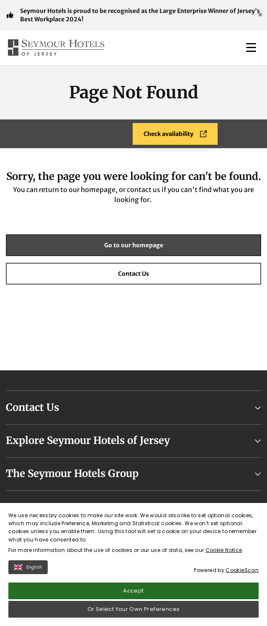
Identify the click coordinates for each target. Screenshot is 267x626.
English (28, 571)
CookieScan (242, 573)
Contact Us (133, 273)
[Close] (260, 15)
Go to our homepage (133, 245)
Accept (133, 594)
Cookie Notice (223, 553)
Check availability (175, 134)
